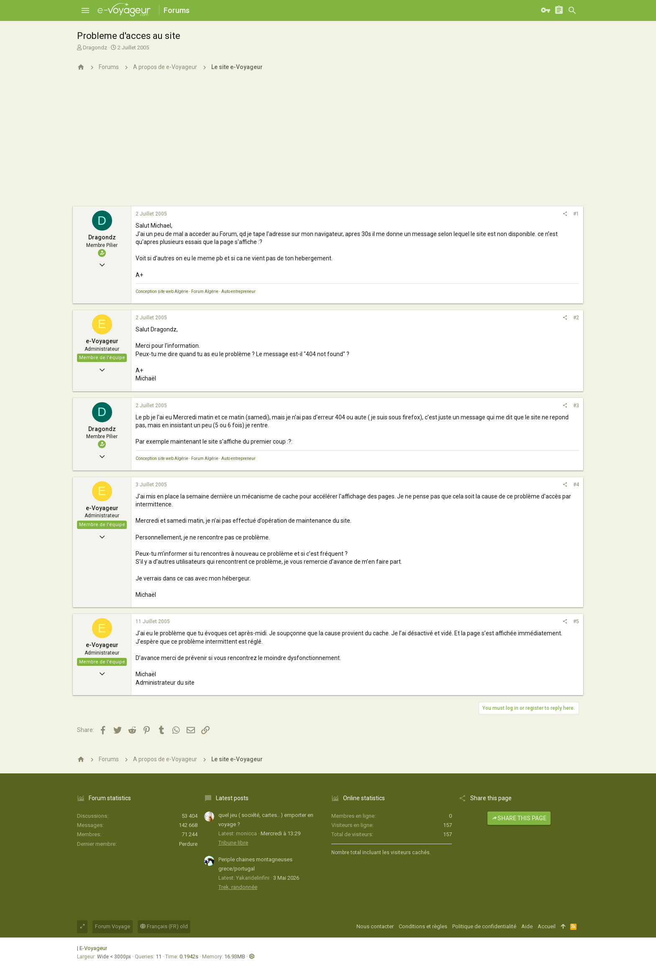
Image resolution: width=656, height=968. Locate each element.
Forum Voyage (112, 926)
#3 (576, 405)
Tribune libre (233, 843)
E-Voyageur (93, 948)
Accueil (547, 926)
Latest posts (232, 798)
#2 (576, 318)
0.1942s (188, 956)
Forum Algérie (204, 291)
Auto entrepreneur (238, 291)
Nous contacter (375, 926)
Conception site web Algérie (162, 291)
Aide (527, 926)
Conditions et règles (423, 926)
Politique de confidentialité (484, 926)
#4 (576, 485)
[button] (85, 10)
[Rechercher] (572, 10)
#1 (576, 214)
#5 (576, 621)
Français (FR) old (164, 926)
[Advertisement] (328, 143)
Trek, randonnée (237, 887)
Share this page (519, 818)
